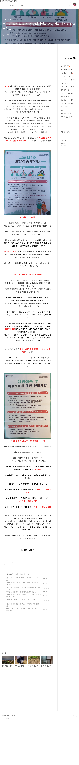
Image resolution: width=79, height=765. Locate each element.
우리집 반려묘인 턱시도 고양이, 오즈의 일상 (20, 620)
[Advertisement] (27, 570)
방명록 (12, 5)
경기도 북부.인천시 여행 (68, 80)
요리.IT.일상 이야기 (12, 603)
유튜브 (23, 5)
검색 (70, 4)
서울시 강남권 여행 (66, 69)
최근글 (63, 132)
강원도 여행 (64, 83)
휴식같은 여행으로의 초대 (8, 1)
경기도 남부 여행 (65, 76)
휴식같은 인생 (65, 66)
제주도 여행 (64, 107)
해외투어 (63, 110)
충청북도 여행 (65, 90)
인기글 (69, 132)
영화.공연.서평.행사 (66, 113)
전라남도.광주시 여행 (67, 93)
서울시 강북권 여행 (67, 73)
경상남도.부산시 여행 (67, 103)
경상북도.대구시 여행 (67, 100)
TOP (75, 758)
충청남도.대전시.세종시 (67, 86)
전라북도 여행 (65, 97)
